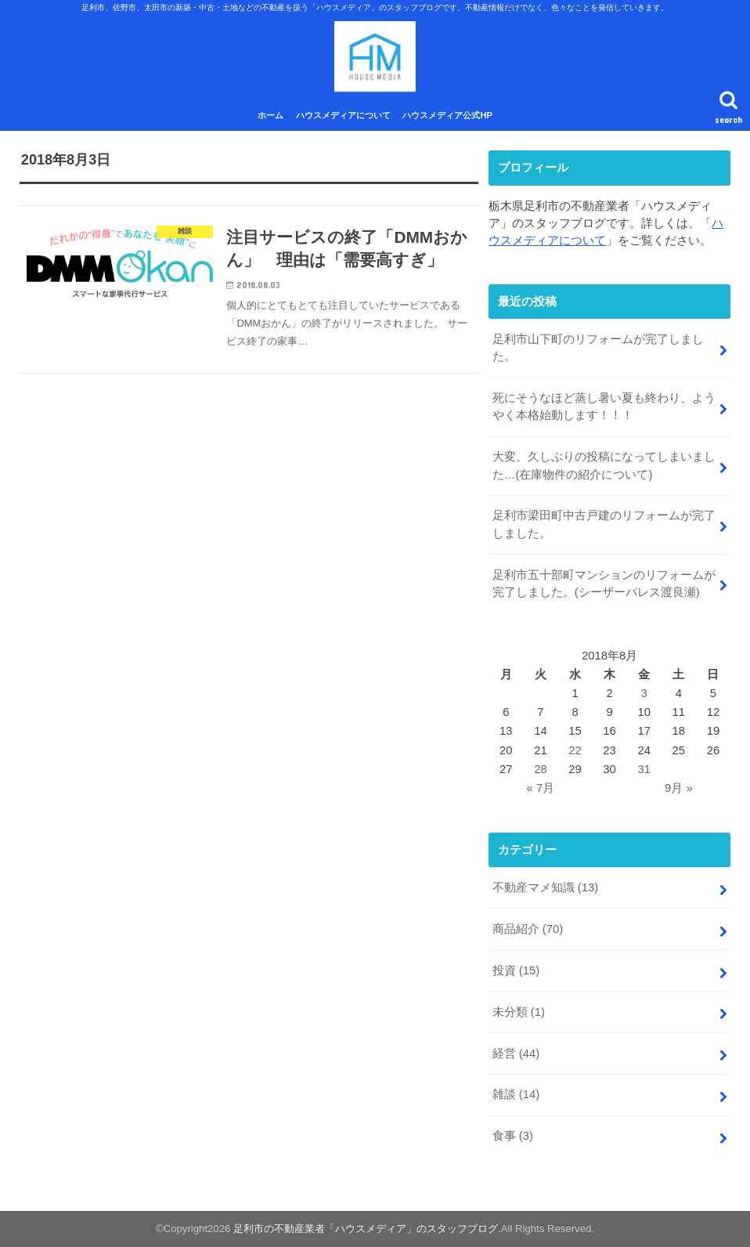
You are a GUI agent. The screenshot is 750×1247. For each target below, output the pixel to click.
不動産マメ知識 (545, 887)
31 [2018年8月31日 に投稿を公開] (644, 769)
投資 (516, 970)
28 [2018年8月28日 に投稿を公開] (540, 769)
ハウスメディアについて (343, 115)
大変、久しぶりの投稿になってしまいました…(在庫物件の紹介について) (604, 465)
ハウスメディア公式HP (447, 115)
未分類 (518, 1012)
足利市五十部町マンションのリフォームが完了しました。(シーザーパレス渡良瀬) (604, 583)
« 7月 (541, 788)
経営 (516, 1053)
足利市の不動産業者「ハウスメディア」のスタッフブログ (365, 1228)
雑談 (516, 1094)
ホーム (270, 115)
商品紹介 (528, 929)
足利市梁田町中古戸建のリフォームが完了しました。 (604, 524)
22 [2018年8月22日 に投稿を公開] (575, 750)
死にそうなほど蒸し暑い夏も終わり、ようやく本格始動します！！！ (604, 406)
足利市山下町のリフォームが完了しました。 (598, 348)
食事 (512, 1136)
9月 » (679, 788)
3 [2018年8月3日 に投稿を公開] (644, 693)
